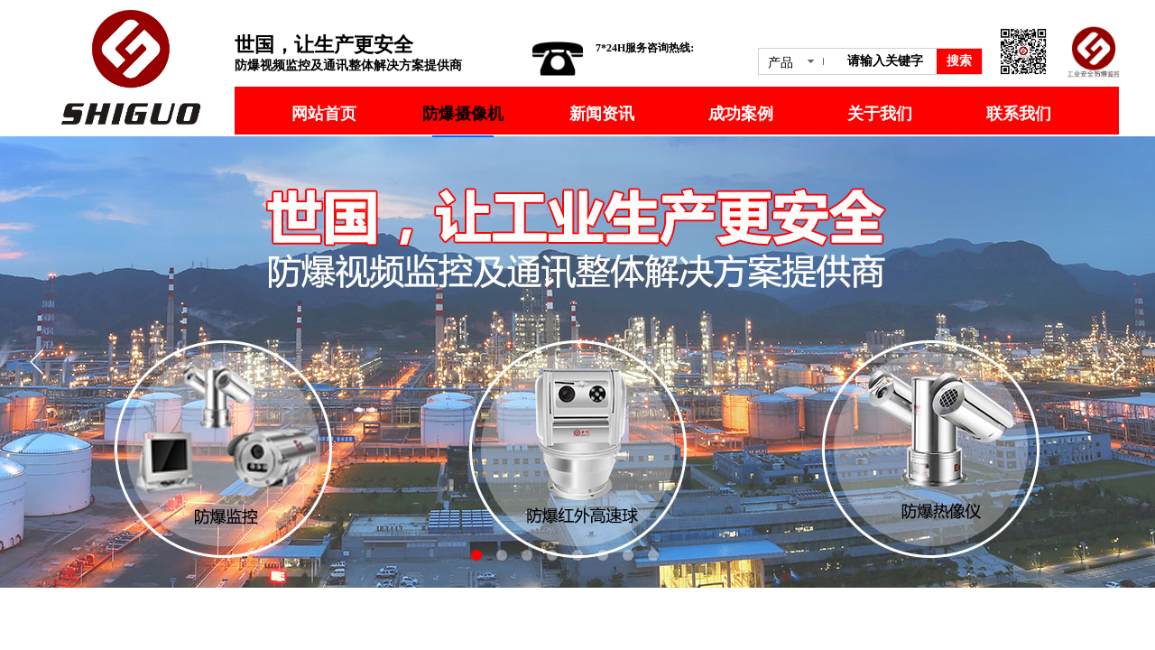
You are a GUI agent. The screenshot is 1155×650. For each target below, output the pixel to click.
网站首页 (323, 114)
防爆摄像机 (463, 114)
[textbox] (888, 61)
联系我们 (1018, 114)
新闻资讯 (601, 114)
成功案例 (740, 114)
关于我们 (879, 114)
